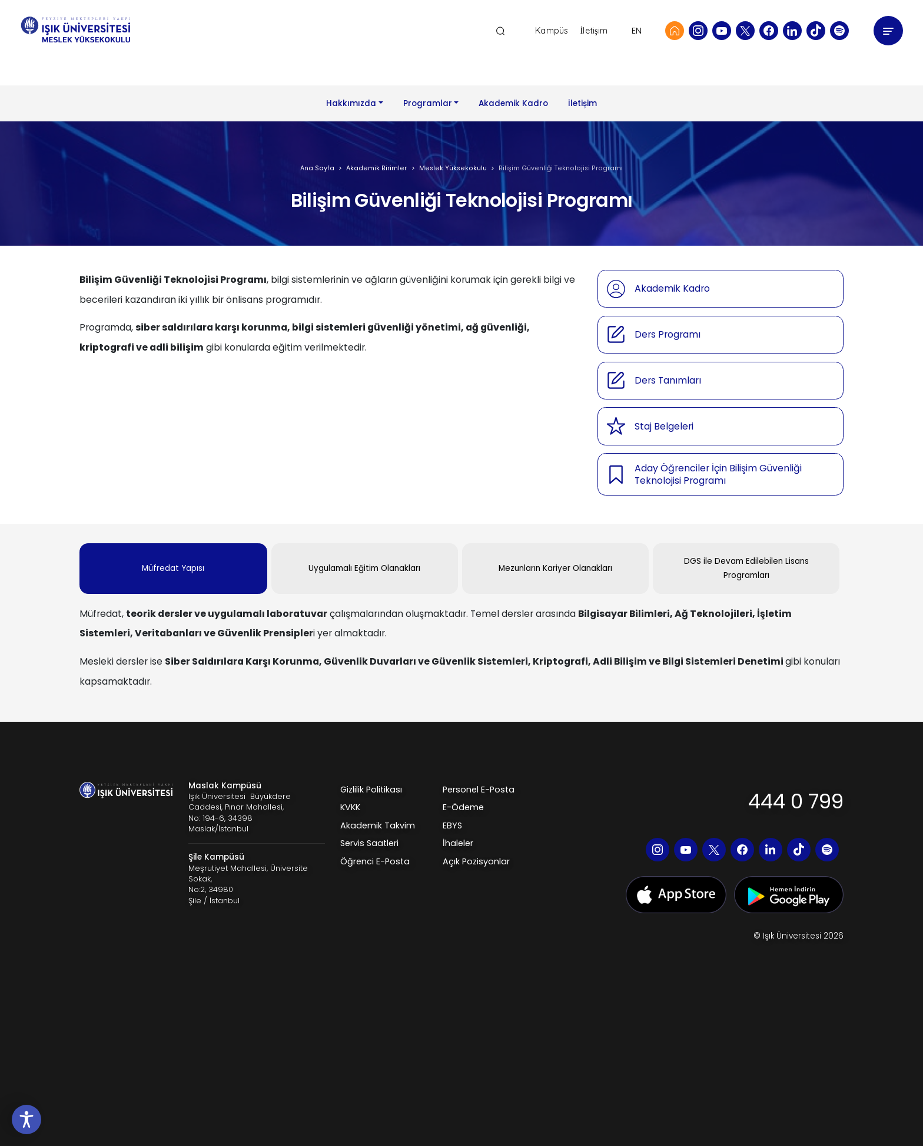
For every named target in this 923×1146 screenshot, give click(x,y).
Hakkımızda (351, 103)
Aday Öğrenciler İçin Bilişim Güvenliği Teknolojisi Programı (718, 474)
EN (637, 31)
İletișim (582, 103)
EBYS (452, 825)
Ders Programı (667, 334)
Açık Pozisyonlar (476, 861)
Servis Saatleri (369, 843)
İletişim (593, 31)
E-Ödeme (463, 807)
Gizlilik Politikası (371, 789)
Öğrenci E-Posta (375, 861)
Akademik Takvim (377, 825)
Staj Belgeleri (664, 426)
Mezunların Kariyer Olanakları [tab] (555, 568)
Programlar (427, 103)
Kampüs (551, 31)
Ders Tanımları (668, 380)
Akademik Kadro (513, 103)
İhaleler (458, 843)
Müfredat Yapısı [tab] (173, 568)
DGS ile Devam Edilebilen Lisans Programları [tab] (746, 568)
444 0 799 (796, 801)
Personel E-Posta (478, 789)
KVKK (350, 807)
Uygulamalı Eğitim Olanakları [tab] (364, 568)
